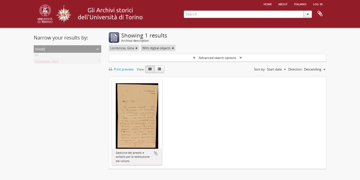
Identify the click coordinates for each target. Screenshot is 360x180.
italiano (300, 3)
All (36, 56)
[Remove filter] (137, 48)
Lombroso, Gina (46, 62)
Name (40, 48)
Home (268, 3)
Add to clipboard (155, 153)
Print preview (121, 69)
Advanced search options (217, 58)
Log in (318, 3)
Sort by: (260, 69)
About (283, 3)
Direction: (295, 69)
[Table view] (159, 69)
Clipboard (320, 14)
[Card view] (150, 69)
